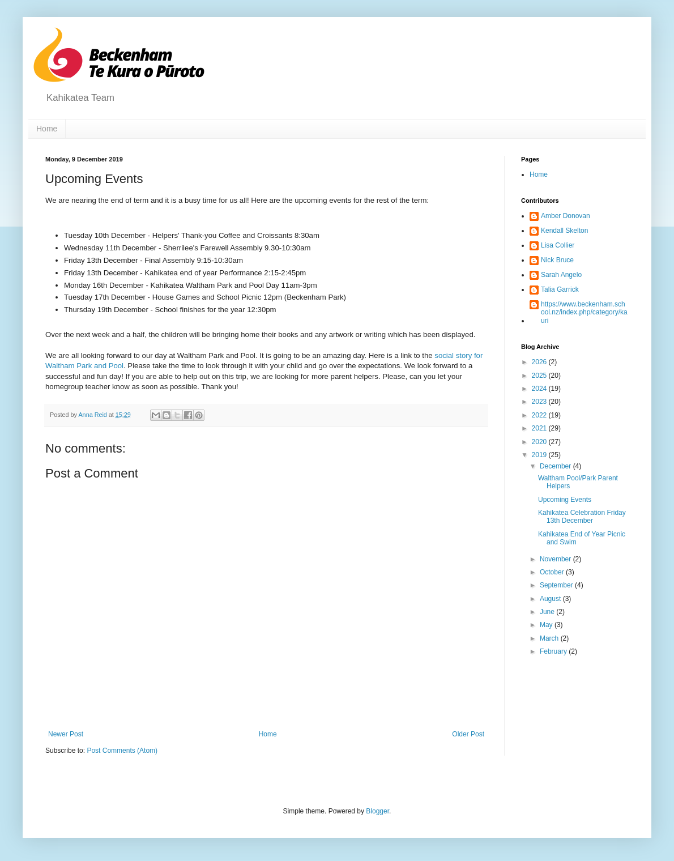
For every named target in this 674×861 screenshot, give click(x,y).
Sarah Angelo (561, 275)
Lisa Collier (557, 245)
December (556, 466)
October (553, 572)
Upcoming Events (564, 500)
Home (46, 128)
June (548, 612)
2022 (540, 415)
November (556, 559)
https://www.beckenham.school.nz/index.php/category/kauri (584, 312)
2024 (540, 389)
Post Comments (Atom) (122, 751)
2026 (540, 362)
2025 (540, 376)
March (550, 638)
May (547, 625)
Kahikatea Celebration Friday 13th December (582, 517)
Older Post (468, 734)
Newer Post (65, 734)
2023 (540, 402)
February (554, 651)
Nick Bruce (557, 260)
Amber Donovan (565, 216)
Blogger (377, 811)
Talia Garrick (560, 289)
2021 (540, 428)
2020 (540, 442)
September (557, 585)
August (551, 599)
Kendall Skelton (564, 231)
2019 (540, 455)
